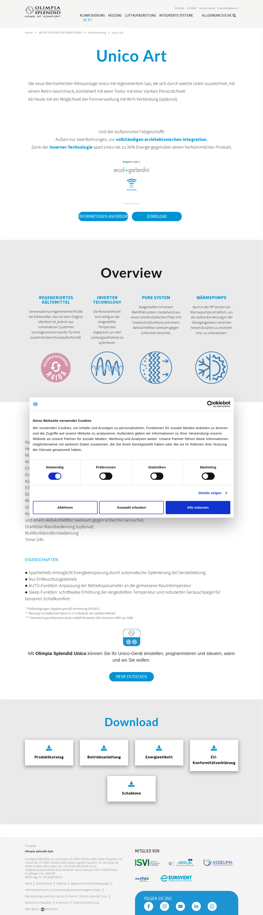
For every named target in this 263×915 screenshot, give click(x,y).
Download (157, 216)
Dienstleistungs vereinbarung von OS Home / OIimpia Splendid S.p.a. (66, 896)
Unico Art (119, 32)
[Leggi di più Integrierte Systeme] (176, 15)
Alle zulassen (198, 507)
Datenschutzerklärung (86, 902)
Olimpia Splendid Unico (60, 652)
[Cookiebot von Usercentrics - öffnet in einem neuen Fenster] (210, 404)
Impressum (62, 902)
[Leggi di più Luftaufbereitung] (140, 15)
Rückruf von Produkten (38, 902)
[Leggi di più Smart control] (207, 8)
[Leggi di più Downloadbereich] (228, 8)
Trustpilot (30, 845)
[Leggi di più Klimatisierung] (92, 15)
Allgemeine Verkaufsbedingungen (90, 883)
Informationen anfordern (103, 216)
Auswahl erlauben (131, 507)
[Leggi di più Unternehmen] (44, 883)
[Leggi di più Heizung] (115, 15)
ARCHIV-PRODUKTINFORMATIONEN (61, 32)
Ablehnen (65, 507)
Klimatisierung (99, 32)
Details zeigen (210, 493)
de (87, 20)
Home (29, 32)
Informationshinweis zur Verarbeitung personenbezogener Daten (63, 889)
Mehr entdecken (131, 676)
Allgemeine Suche (219, 15)
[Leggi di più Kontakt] (179, 8)
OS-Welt (191, 8)
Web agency (32, 908)
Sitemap (61, 883)
